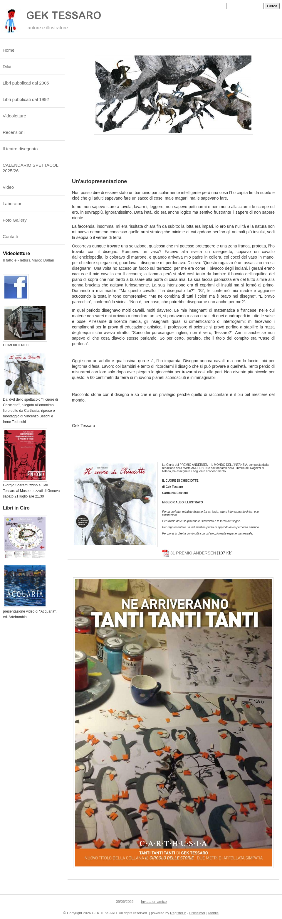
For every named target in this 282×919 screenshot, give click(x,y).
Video (8, 187)
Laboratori (13, 203)
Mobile (213, 913)
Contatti (10, 236)
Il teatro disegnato (20, 148)
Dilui (7, 66)
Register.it (178, 913)
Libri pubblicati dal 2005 (26, 82)
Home (8, 50)
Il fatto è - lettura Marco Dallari (28, 260)
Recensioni (13, 132)
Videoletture (14, 115)
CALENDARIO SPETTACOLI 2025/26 (31, 168)
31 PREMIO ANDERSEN (193, 553)
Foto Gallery (15, 219)
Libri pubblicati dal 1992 (26, 99)
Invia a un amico (154, 902)
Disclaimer (197, 913)
